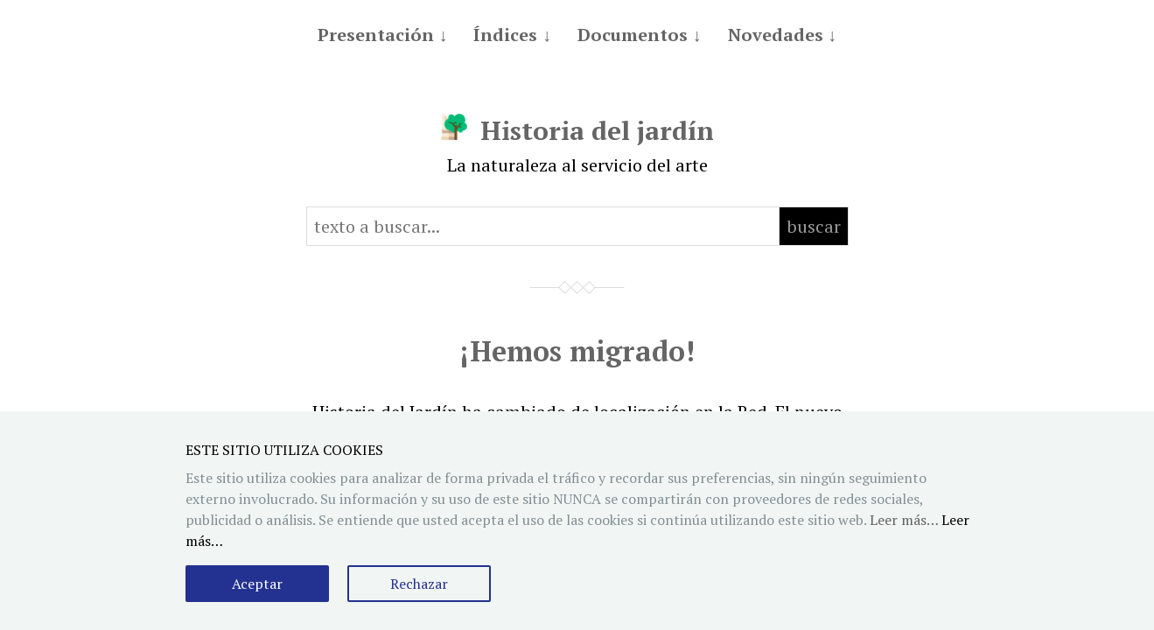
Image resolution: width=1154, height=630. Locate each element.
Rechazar (419, 583)
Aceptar (257, 583)
